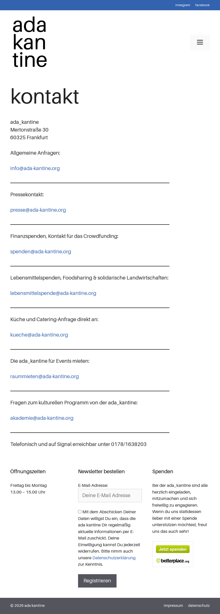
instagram (182, 5)
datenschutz (199, 605)
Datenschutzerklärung (114, 557)
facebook (202, 5)
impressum (173, 605)
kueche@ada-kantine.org (39, 335)
